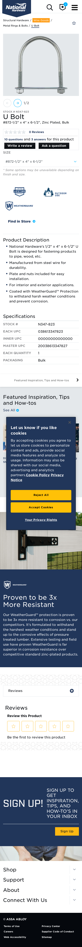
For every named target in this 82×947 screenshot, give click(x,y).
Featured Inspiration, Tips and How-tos (41, 380)
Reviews (15, 691)
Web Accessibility (15, 937)
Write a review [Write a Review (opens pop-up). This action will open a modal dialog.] (19, 146)
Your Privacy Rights (41, 519)
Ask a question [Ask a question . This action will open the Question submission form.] (54, 146)
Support (13, 880)
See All (11, 410)
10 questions (13, 139)
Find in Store (21, 221)
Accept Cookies (41, 507)
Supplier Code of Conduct (58, 931)
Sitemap (47, 937)
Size (7, 152)
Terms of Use (12, 926)
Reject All (41, 495)
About (11, 890)
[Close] (70, 422)
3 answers (38, 139)
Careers (8, 931)
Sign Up (67, 831)
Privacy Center (51, 926)
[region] (41, 473)
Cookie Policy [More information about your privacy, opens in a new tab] (38, 475)
